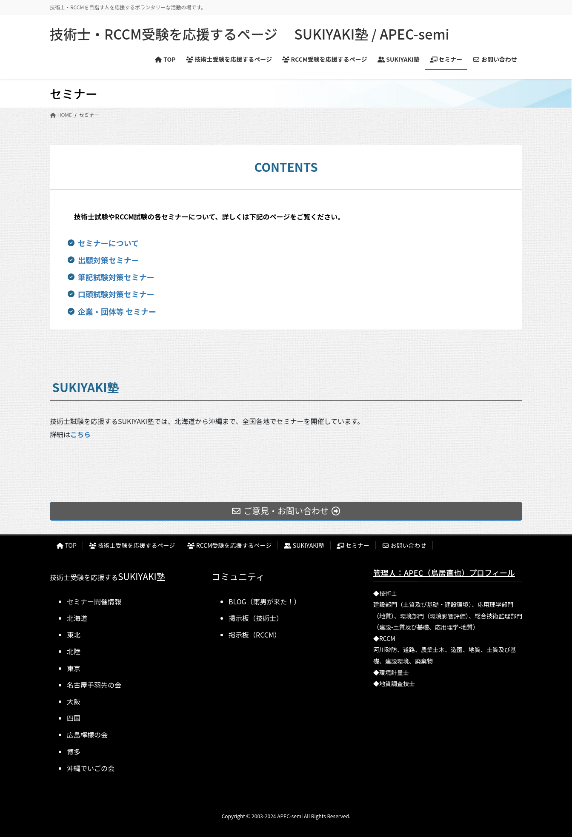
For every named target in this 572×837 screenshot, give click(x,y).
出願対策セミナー (108, 259)
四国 (73, 718)
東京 (73, 668)
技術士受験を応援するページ (132, 545)
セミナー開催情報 (94, 601)
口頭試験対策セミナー (116, 293)
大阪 (73, 701)
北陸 (73, 651)
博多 (73, 751)
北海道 (77, 618)
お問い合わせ (404, 545)
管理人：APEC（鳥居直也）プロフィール (444, 572)
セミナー (353, 545)
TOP (66, 545)
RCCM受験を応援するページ (229, 545)
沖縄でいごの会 (90, 768)
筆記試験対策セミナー (116, 276)
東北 (73, 634)
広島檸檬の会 (87, 734)
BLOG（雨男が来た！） (265, 601)
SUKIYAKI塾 (304, 545)
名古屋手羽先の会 (94, 685)
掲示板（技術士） (256, 618)
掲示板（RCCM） (255, 634)
